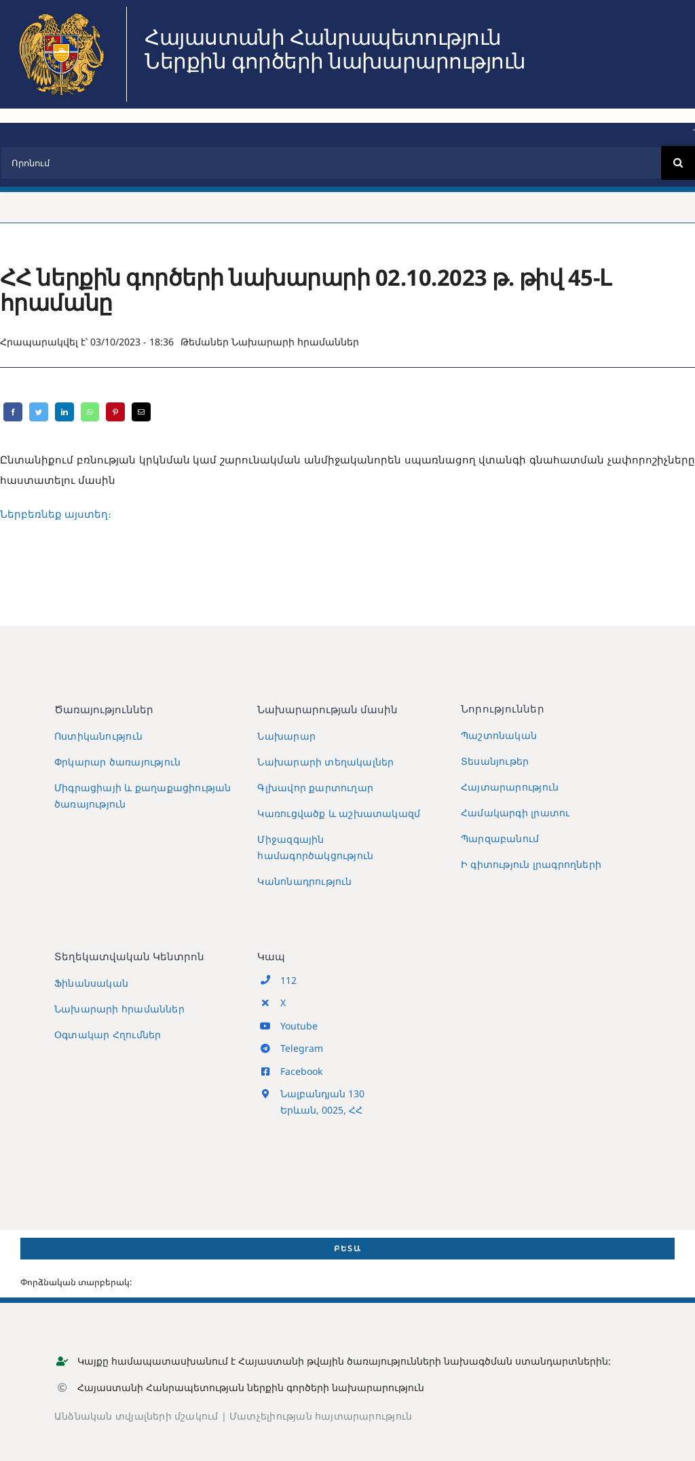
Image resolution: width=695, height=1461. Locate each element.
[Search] (678, 163)
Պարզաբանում (500, 838)
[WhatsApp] (89, 412)
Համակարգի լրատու (515, 812)
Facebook (301, 1071)
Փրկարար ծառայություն (117, 761)
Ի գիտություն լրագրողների (531, 864)
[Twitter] (39, 412)
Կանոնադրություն (304, 881)
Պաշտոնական (499, 735)
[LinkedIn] (64, 412)
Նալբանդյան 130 (322, 1093)
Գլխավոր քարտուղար (315, 787)
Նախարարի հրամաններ (295, 341)
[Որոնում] (330, 163)
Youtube (299, 1025)
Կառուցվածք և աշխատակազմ (338, 813)
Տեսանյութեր (495, 761)
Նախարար (286, 735)
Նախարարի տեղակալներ (325, 761)
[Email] (141, 412)
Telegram (301, 1048)
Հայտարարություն (510, 786)
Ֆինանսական (91, 982)
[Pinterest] (115, 412)
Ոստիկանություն (98, 735)
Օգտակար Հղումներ (107, 1034)
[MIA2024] (61, 11)
